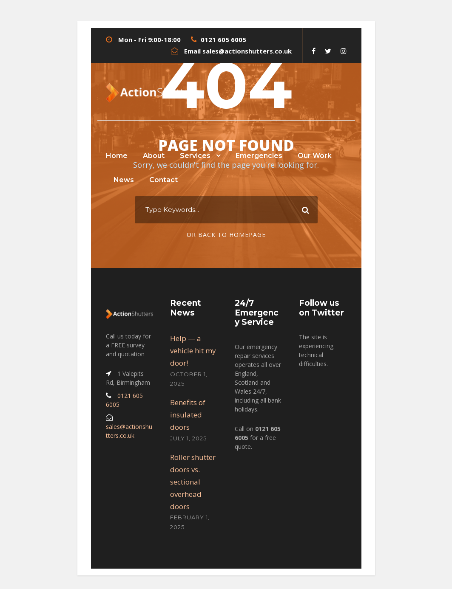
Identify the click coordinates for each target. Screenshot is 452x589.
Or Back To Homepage (226, 235)
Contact (163, 180)
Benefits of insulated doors (187, 414)
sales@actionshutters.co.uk (247, 51)
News (124, 180)
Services (195, 156)
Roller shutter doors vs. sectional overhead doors (193, 481)
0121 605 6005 (223, 39)
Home (117, 156)
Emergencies (259, 156)
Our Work (315, 156)
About (154, 156)
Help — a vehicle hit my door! (193, 350)
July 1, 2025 (188, 438)
